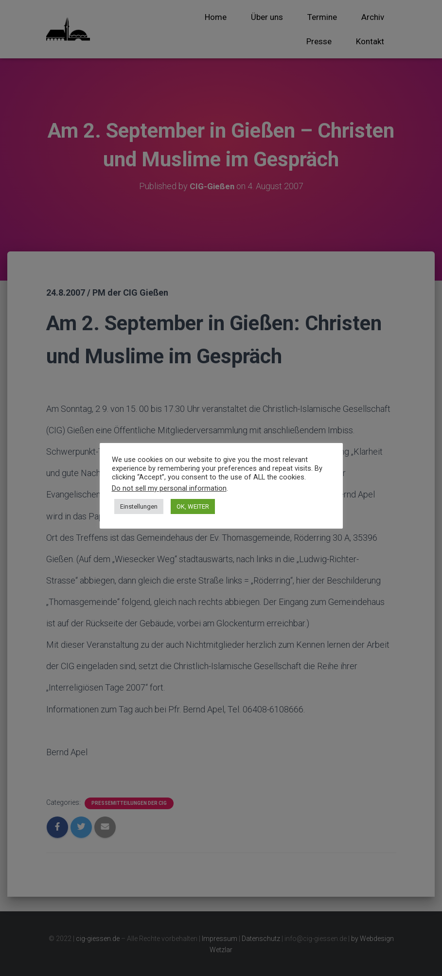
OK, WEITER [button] (193, 506)
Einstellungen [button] (139, 506)
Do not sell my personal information (169, 488)
